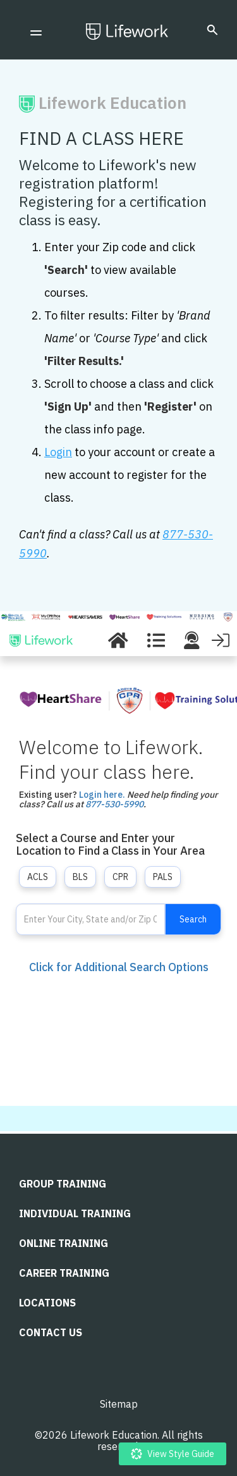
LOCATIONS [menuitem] (47, 1302)
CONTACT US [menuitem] (50, 1332)
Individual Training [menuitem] (75, 1213)
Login (58, 452)
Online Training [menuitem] (63, 1243)
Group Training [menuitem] (62, 1183)
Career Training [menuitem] (64, 1273)
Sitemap (119, 1404)
